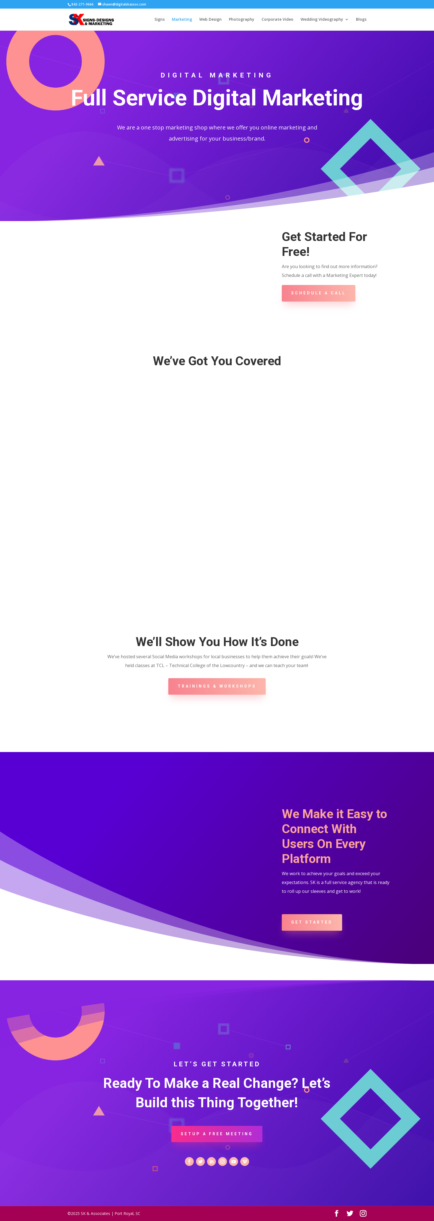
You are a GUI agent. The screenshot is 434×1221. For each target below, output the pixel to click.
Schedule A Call (318, 293)
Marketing (182, 19)
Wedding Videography (322, 19)
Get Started (312, 922)
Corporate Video (277, 19)
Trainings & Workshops (217, 686)
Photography (241, 19)
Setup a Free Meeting (217, 1134)
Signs (159, 19)
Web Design (210, 19)
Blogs (361, 19)
